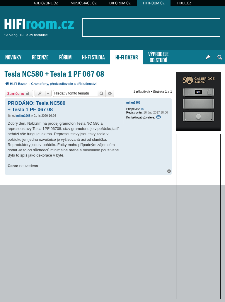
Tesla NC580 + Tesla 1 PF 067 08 (54, 73)
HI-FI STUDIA (93, 57)
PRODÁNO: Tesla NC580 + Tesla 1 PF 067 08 (36, 106)
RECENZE (40, 57)
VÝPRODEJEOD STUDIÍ (158, 56)
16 (142, 109)
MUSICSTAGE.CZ (84, 3)
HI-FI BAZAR (126, 57)
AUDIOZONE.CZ (46, 3)
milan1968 (133, 102)
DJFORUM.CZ (120, 3)
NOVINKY (13, 57)
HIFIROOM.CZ (154, 3)
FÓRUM (65, 57)
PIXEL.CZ (184, 3)
